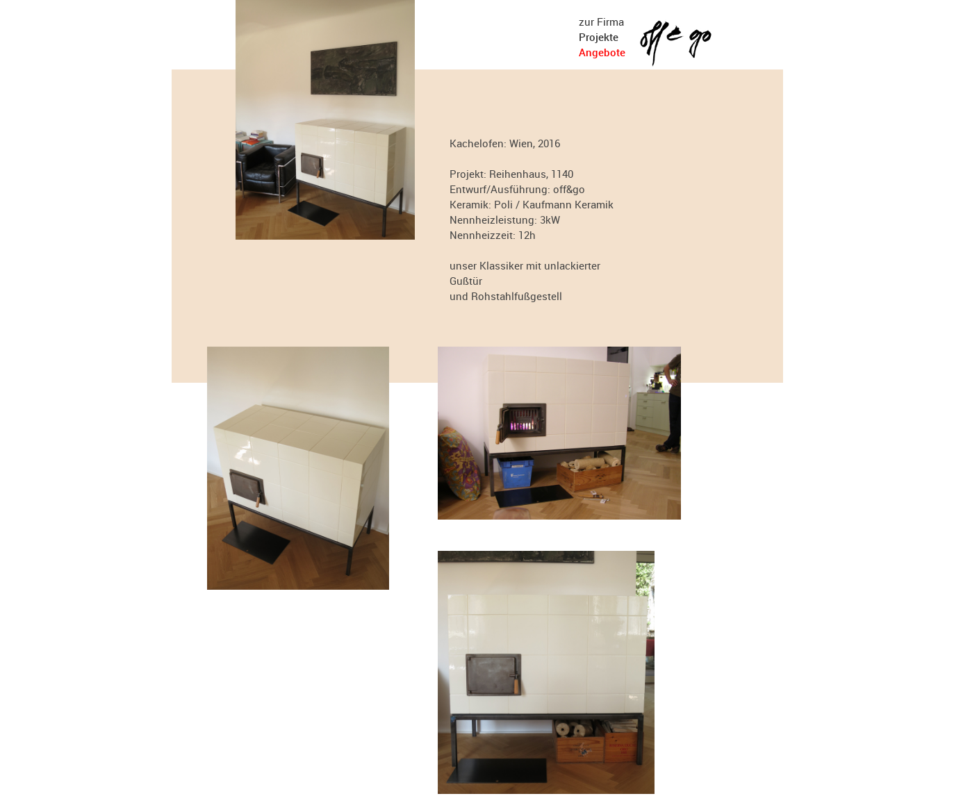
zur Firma (601, 21)
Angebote (602, 52)
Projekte (598, 37)
